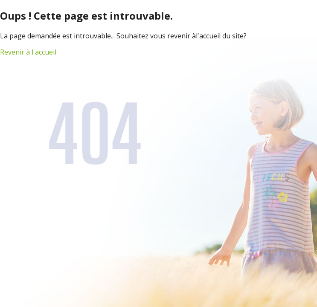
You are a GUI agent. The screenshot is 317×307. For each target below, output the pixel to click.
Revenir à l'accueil (28, 52)
